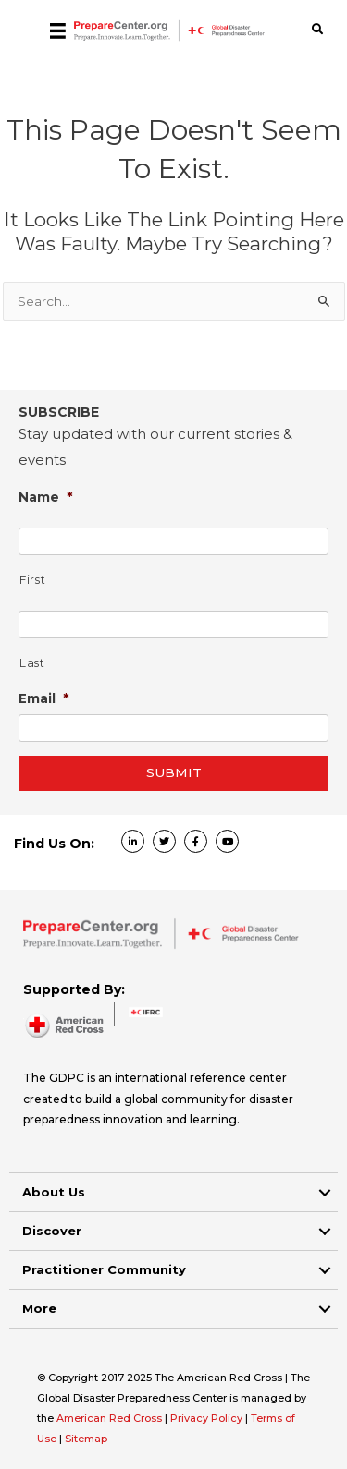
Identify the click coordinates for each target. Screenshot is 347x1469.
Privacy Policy (207, 1418)
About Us (53, 1191)
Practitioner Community (104, 1269)
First (32, 580)
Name (46, 496)
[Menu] (58, 30)
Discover (51, 1230)
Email (44, 698)
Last (32, 663)
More (39, 1308)
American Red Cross (110, 1418)
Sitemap (86, 1438)
